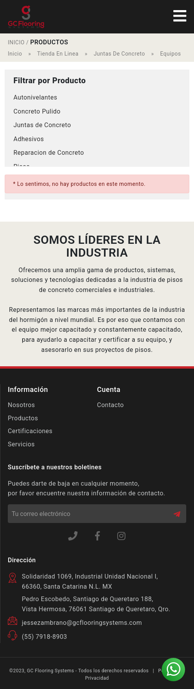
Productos (23, 418)
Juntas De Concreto (119, 54)
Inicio (15, 54)
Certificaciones (30, 431)
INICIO (16, 42)
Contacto (110, 405)
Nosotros (21, 405)
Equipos (170, 54)
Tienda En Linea (57, 54)
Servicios (21, 444)
